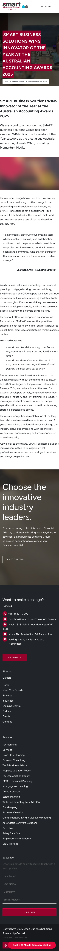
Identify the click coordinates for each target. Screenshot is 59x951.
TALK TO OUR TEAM (12, 558)
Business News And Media (37, 81)
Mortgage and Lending (15, 786)
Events (6, 716)
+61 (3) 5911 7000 (18, 613)
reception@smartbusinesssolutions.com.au (32, 619)
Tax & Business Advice (15, 765)
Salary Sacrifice (11, 833)
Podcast (7, 711)
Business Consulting (14, 760)
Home (6, 81)
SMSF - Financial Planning (17, 781)
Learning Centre (18, 81)
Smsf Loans (9, 828)
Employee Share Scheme (17, 838)
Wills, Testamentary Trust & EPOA (21, 802)
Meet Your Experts (13, 690)
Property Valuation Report (17, 770)
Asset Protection (12, 791)
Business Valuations (14, 812)
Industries (8, 700)
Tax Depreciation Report (16, 775)
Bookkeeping (10, 807)
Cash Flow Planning (14, 754)
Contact (7, 721)
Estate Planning (11, 796)
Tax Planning (10, 744)
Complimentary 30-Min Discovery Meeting (27, 817)
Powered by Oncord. (14, 933)
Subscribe (29, 912)
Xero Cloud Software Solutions (20, 822)
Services (7, 695)
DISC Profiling (10, 843)
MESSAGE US (9, 656)
